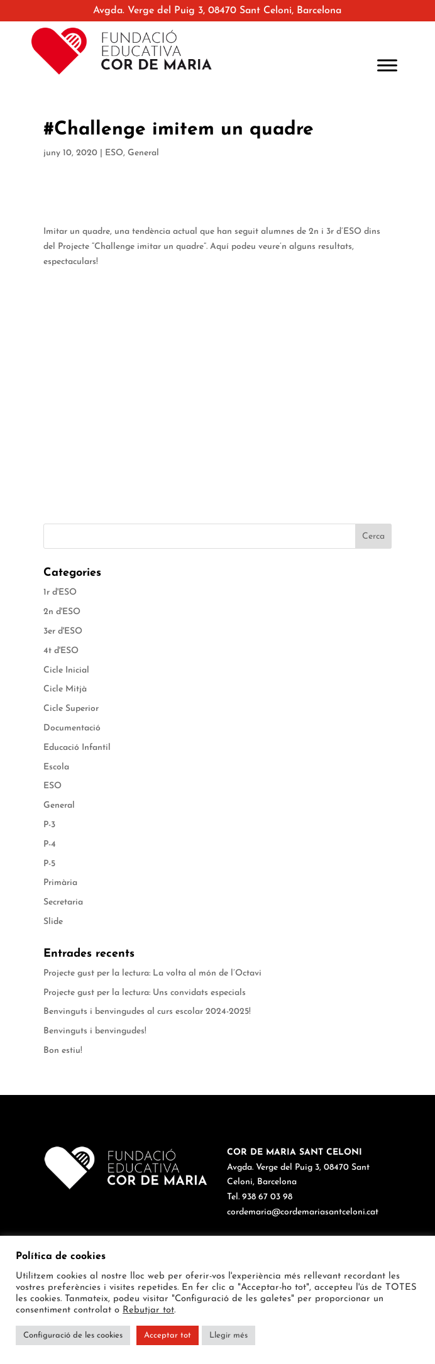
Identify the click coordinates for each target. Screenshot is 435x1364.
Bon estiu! (62, 1050)
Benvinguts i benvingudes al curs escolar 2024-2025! (147, 1011)
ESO (114, 153)
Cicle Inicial (66, 670)
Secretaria (63, 902)
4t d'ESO (61, 651)
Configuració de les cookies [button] (73, 1335)
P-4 (49, 844)
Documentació (72, 728)
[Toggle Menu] (387, 66)
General (143, 153)
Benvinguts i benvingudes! (94, 1031)
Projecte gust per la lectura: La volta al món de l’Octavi (152, 973)
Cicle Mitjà (65, 689)
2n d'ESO (61, 612)
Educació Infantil (77, 747)
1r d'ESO (60, 592)
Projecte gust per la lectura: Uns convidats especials (144, 993)
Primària (60, 883)
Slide (53, 922)
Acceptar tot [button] (167, 1335)
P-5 (49, 864)
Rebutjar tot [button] (148, 1310)
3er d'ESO (62, 631)
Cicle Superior (71, 708)
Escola (56, 767)
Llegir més (228, 1335)
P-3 (49, 825)
